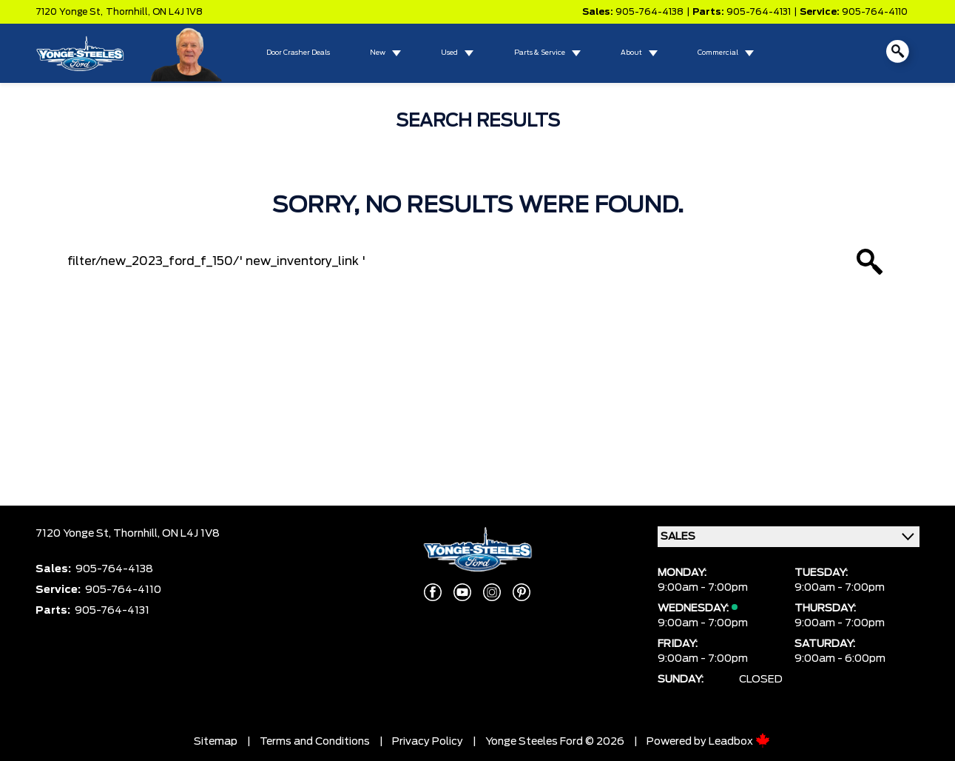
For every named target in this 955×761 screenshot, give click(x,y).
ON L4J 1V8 (177, 11)
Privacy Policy (427, 742)
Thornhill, (129, 11)
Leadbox (739, 742)
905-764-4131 (758, 11)
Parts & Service (539, 53)
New (377, 53)
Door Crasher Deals (298, 53)
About (631, 53)
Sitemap (215, 742)
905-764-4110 (875, 11)
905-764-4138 (649, 11)
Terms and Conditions (315, 742)
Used (449, 53)
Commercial (718, 53)
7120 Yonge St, (69, 11)
